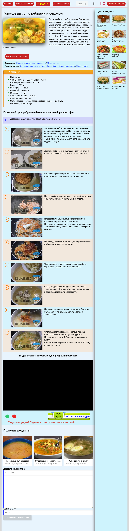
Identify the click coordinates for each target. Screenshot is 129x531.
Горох (43, 66)
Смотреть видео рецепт (17, 56)
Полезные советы (24, 4)
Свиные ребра (26, 66)
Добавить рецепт (62, 4)
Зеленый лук (82, 66)
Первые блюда (23, 63)
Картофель (52, 66)
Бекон (37, 66)
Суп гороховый (39, 63)
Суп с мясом (53, 63)
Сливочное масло (67, 66)
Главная (8, 4)
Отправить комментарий (17, 517)
